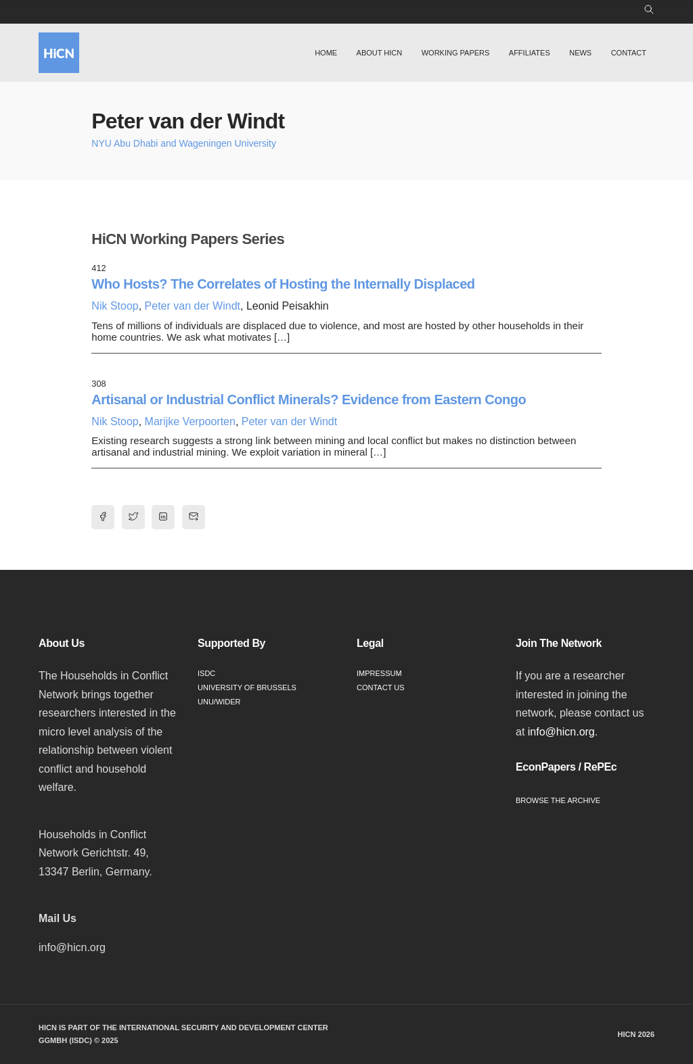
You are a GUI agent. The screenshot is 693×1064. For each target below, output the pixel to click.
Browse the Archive (558, 800)
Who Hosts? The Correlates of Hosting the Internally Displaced (282, 283)
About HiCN (380, 53)
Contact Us (381, 687)
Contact (628, 53)
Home (326, 53)
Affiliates (529, 53)
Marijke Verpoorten (190, 421)
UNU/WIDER (219, 702)
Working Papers (456, 53)
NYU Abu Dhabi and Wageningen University (183, 143)
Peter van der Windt (192, 306)
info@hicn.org (561, 731)
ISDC (206, 673)
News (580, 53)
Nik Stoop (114, 306)
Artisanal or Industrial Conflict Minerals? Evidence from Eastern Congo (308, 399)
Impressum (379, 673)
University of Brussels (247, 687)
